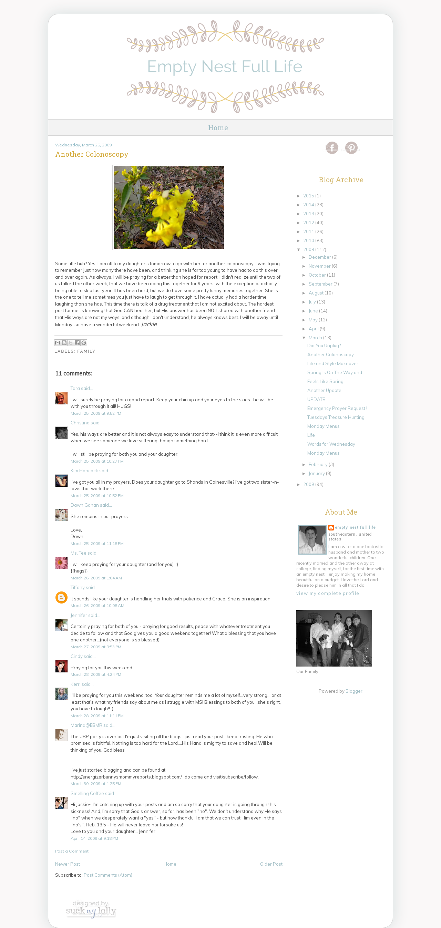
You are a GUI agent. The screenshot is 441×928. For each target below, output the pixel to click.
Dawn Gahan (85, 505)
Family (86, 351)
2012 (309, 222)
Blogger (354, 691)
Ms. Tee (78, 553)
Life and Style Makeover (332, 363)
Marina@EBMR (86, 725)
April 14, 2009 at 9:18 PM (94, 838)
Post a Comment (72, 851)
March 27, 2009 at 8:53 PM (96, 646)
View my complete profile (327, 593)
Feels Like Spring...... (328, 381)
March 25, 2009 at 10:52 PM (97, 495)
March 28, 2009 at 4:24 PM (96, 674)
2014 (309, 204)
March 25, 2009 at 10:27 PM (97, 461)
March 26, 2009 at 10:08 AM (97, 605)
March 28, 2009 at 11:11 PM (97, 715)
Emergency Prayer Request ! (337, 408)
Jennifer (79, 615)
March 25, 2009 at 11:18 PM (97, 543)
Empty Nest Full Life (355, 527)
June (314, 310)
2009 (309, 249)
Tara (75, 388)
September (321, 284)
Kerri (76, 684)
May (314, 319)
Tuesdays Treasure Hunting (336, 417)
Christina (80, 422)
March (316, 337)
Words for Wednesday (331, 444)
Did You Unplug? (324, 345)
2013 (309, 213)
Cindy (77, 656)
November (320, 266)
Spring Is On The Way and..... (337, 372)
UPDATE (316, 399)
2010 (309, 240)
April (314, 328)
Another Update (324, 390)
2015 (309, 195)
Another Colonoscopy (330, 354)
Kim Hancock (84, 470)
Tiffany (78, 587)
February (319, 464)
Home (218, 127)
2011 (309, 231)
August (317, 293)
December (320, 257)
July (313, 302)
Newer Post (67, 864)
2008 (309, 484)
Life (311, 435)
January (317, 473)
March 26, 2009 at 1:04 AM (96, 577)
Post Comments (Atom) (108, 875)
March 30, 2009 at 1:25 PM (96, 783)
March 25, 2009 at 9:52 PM (96, 413)
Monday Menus (323, 426)
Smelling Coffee (87, 793)
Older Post (271, 864)
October (318, 275)
